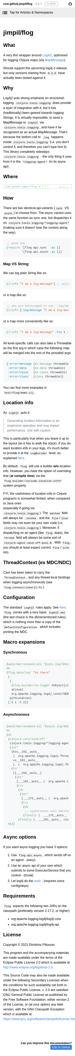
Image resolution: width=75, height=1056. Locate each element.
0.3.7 (38, 3)
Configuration (19, 597)
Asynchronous (16, 714)
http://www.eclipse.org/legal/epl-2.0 (28, 967)
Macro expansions (24, 642)
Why (8, 88)
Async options (19, 837)
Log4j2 (47, 55)
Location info (18, 402)
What (9, 45)
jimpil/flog (18, 32)
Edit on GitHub (61, 1047)
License (12, 934)
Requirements (19, 896)
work (37, 881)
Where (10, 176)
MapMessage (54, 60)
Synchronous (15, 652)
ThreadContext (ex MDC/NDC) (37, 562)
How (8, 198)
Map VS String (16, 264)
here (21, 458)
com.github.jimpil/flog (17, 3)
